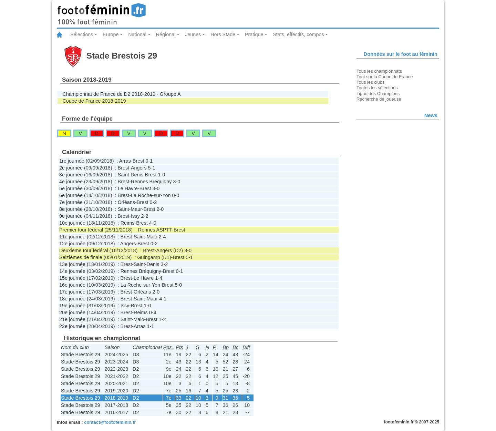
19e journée (72, 305)
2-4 (162, 236)
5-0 (178, 285)
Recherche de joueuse (378, 99)
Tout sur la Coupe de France (384, 76)
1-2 (162, 319)
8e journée (71, 209)
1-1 (150, 326)
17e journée (72, 292)
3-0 (176, 181)
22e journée (72, 326)
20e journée (72, 312)
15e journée (72, 278)
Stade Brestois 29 (80, 354)
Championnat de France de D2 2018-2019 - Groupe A (121, 94)
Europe (110, 34)
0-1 (149, 161)
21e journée (72, 319)
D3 (136, 354)
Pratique (254, 34)
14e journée (72, 271)
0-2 (153, 202)
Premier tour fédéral (81, 230)
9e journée (71, 216)
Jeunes (193, 34)
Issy (135, 216)
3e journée (71, 174)
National (137, 34)
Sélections (81, 34)
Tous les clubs (370, 82)
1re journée (71, 161)
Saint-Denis (130, 174)
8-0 (188, 250)
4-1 (162, 298)
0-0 (175, 195)
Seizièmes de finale (80, 257)
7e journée (71, 202)
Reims (128, 223)
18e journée (72, 298)
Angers (139, 168)
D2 (136, 369)
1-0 (161, 174)
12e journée (72, 243)
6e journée (71, 195)
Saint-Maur (130, 209)
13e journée (72, 264)
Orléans (126, 202)
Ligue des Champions (378, 93)
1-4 (158, 278)
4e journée (71, 181)
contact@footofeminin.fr (110, 422)
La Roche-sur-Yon (150, 195)
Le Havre (128, 188)
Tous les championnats (379, 71)
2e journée (71, 168)
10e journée (72, 223)
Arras (125, 161)
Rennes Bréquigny (151, 181)
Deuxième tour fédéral (83, 250)
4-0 (152, 223)
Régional (166, 34)
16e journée (72, 285)
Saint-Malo (145, 236)
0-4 (152, 312)
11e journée (72, 236)
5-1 (151, 168)
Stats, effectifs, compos (298, 34)
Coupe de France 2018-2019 (94, 101)
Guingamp (148, 257)
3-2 (164, 264)
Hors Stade (222, 34)
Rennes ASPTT (155, 230)
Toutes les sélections (377, 87)
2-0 (160, 209)
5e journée (71, 188)
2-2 (144, 216)
